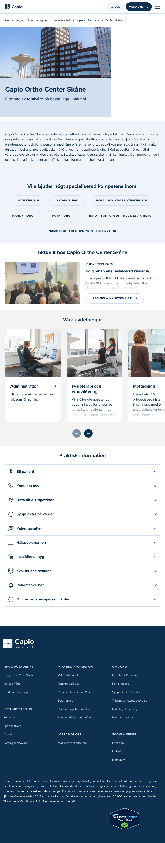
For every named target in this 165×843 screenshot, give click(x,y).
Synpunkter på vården (126, 692)
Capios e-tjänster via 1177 (74, 692)
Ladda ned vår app (15, 692)
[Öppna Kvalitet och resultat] (82, 571)
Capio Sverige (14, 20)
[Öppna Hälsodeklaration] (82, 542)
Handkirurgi (23, 216)
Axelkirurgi (28, 200)
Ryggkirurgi (67, 200)
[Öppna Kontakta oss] (82, 486)
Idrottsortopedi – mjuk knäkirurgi (121, 216)
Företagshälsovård (15, 743)
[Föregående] (76, 433)
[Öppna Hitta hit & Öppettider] (82, 500)
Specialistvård (61, 20)
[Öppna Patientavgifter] (82, 528)
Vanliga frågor (12, 683)
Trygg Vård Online (18, 666)
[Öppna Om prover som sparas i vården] (82, 599)
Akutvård (9, 734)
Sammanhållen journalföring (76, 717)
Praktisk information (75, 666)
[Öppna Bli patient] (82, 471)
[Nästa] (88, 433)
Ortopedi (79, 20)
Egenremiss (65, 700)
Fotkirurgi (61, 216)
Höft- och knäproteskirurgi (121, 200)
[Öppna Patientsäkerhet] (82, 585)
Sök (115, 7)
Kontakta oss (120, 683)
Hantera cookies (123, 717)
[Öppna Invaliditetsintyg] (82, 557)
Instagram (118, 760)
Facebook (118, 743)
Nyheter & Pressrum (125, 675)
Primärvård (10, 717)
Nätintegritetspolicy (125, 709)
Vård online (138, 7)
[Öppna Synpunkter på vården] (82, 514)
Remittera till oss (68, 683)
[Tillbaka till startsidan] (14, 6)
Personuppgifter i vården (74, 709)
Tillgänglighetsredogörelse (129, 700)
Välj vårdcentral (68, 675)
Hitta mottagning (37, 20)
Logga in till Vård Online (18, 675)
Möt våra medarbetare (72, 743)
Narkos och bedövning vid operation (83, 231)
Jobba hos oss (69, 734)
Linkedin (117, 751)
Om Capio (119, 666)
